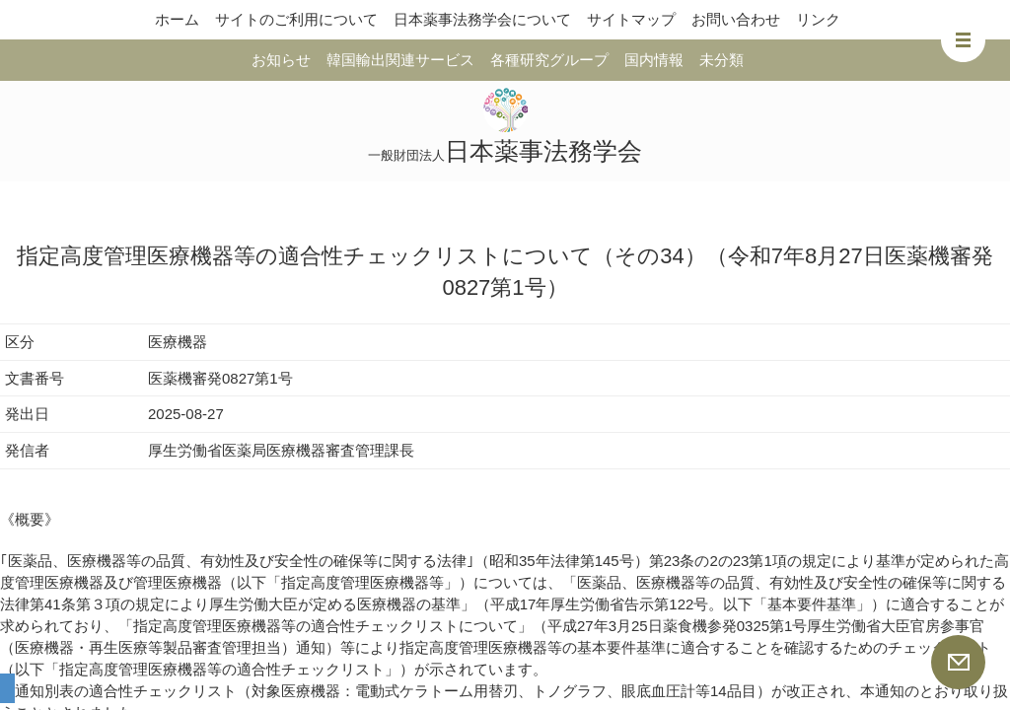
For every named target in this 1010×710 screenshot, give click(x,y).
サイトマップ (631, 19)
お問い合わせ (735, 19)
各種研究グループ (549, 59)
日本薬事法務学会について (482, 19)
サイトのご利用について (296, 19)
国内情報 (654, 59)
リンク (818, 19)
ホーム (177, 19)
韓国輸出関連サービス (400, 59)
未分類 (721, 59)
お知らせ (281, 59)
